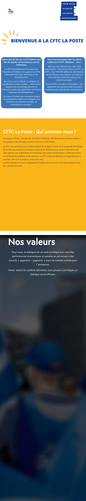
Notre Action (69, 4)
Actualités (67, 9)
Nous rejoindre (69, 18)
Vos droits (67, 13)
